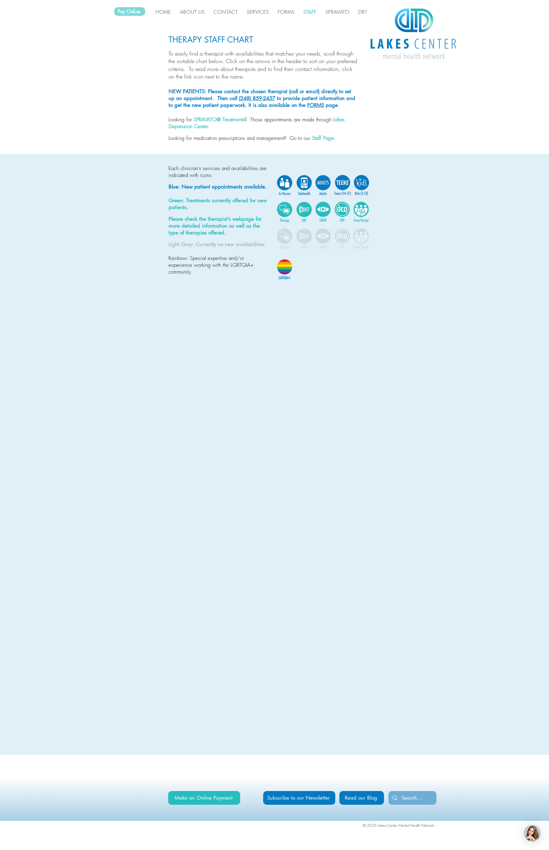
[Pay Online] (129, 11)
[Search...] (411, 798)
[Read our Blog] (361, 798)
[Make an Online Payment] (204, 798)
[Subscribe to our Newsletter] (299, 798)
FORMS (315, 105)
